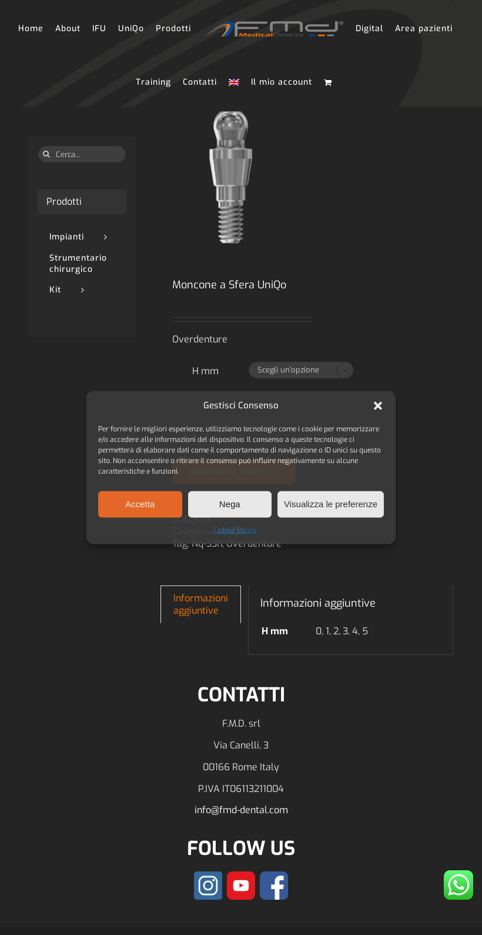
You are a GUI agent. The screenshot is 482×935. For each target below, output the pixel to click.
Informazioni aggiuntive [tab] (200, 604)
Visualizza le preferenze (330, 504)
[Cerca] (46, 154)
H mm (205, 371)
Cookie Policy (235, 529)
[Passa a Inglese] (234, 82)
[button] (378, 405)
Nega (229, 504)
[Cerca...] (82, 154)
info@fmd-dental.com (241, 810)
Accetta (140, 504)
